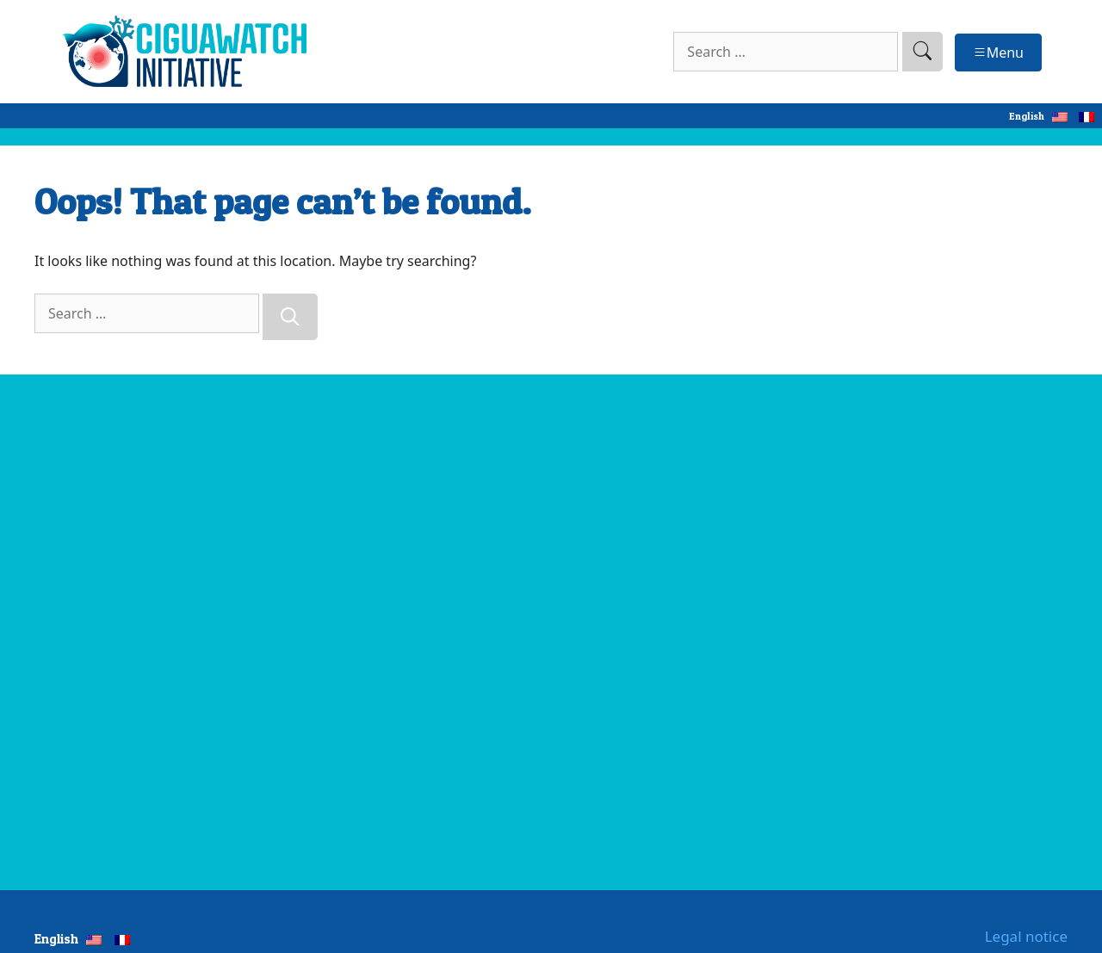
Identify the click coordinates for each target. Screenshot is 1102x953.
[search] (922, 51)
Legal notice (1026, 936)
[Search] (290, 317)
